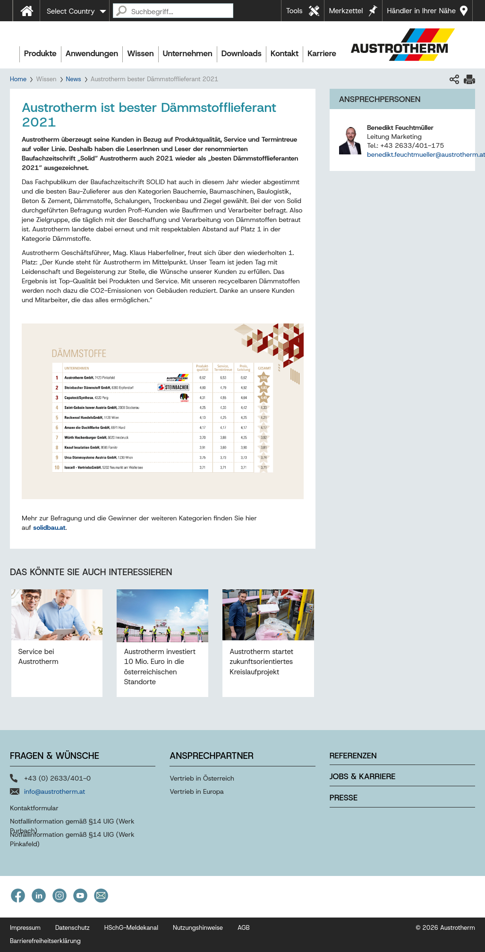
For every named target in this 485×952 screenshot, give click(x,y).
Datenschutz (72, 928)
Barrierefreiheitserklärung (45, 941)
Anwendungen (92, 53)
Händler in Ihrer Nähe (421, 11)
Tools (294, 11)
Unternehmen (188, 53)
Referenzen (353, 755)
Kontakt (284, 53)
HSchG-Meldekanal (131, 928)
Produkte (40, 53)
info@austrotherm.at (54, 791)
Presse (343, 797)
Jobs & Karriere (363, 776)
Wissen (140, 53)
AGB (244, 928)
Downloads (241, 53)
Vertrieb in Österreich (202, 778)
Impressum (25, 928)
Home (18, 79)
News (73, 79)
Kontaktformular (34, 808)
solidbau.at (49, 527)
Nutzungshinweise (198, 928)
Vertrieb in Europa (197, 791)
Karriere (321, 53)
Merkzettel (346, 11)
